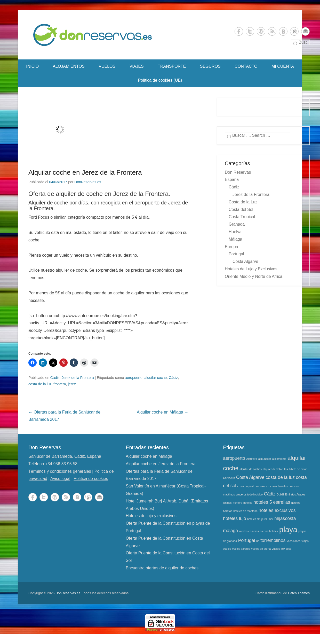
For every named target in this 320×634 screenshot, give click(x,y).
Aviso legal (60, 478)
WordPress (261, 31)
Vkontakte (283, 31)
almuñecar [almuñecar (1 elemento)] (264, 458)
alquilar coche (156, 378)
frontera (59, 384)
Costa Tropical (242, 217)
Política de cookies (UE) (160, 80)
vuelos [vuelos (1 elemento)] (227, 548)
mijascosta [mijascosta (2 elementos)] (285, 518)
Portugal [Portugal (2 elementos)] (246, 540)
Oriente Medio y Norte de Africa (253, 276)
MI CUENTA (282, 66)
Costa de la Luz (243, 202)
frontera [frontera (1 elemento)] (237, 502)
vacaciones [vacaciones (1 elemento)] (293, 541)
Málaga (235, 239)
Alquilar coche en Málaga (162, 412)
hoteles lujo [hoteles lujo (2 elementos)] (234, 518)
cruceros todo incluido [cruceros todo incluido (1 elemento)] (249, 494)
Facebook (239, 31)
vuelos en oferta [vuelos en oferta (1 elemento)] (261, 548)
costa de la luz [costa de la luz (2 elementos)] (280, 477)
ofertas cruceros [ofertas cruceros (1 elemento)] (249, 531)
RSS (272, 31)
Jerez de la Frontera (77, 378)
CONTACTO (246, 66)
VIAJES (137, 66)
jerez (72, 384)
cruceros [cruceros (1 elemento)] (260, 486)
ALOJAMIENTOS (69, 66)
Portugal (236, 254)
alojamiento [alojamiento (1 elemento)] (279, 458)
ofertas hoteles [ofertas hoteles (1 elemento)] (269, 531)
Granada (237, 224)
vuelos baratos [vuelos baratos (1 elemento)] (241, 548)
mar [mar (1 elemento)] (270, 519)
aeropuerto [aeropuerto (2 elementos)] (234, 458)
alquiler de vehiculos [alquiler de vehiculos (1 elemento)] (275, 469)
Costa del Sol (241, 209)
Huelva (235, 232)
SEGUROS (210, 66)
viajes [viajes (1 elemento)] (305, 541)
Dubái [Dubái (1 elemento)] (280, 494)
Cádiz (55, 378)
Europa (231, 247)
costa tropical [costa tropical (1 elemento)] (245, 486)
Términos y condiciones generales (59, 471)
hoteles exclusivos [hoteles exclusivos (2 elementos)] (277, 510)
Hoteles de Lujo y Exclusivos (251, 269)
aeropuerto (133, 378)
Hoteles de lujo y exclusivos (151, 516)
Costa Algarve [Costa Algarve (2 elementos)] (250, 477)
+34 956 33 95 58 (61, 464)
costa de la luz (40, 384)
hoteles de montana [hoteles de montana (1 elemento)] (245, 511)
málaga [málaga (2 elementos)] (230, 530)
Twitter (250, 31)
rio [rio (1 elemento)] (257, 541)
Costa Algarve (245, 261)
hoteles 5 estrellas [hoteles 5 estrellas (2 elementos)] (271, 502)
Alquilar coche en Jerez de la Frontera (85, 172)
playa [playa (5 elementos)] (288, 529)
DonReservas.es (87, 182)
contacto (305, 31)
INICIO (32, 66)
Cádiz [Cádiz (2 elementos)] (269, 493)
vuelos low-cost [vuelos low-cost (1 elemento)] (281, 548)
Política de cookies (91, 478)
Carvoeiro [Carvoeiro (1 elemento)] (229, 477)
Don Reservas (238, 172)
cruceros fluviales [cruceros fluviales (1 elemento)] (276, 486)
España (232, 179)
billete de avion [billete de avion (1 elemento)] (298, 469)
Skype (294, 31)
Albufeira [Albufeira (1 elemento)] (251, 458)
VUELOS (107, 66)
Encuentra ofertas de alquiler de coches (162, 568)
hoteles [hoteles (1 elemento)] (247, 502)
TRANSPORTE (172, 66)
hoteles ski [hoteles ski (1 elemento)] (253, 519)
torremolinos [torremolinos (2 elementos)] (272, 540)
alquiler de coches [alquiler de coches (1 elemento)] (250, 469)
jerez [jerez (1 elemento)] (264, 519)
